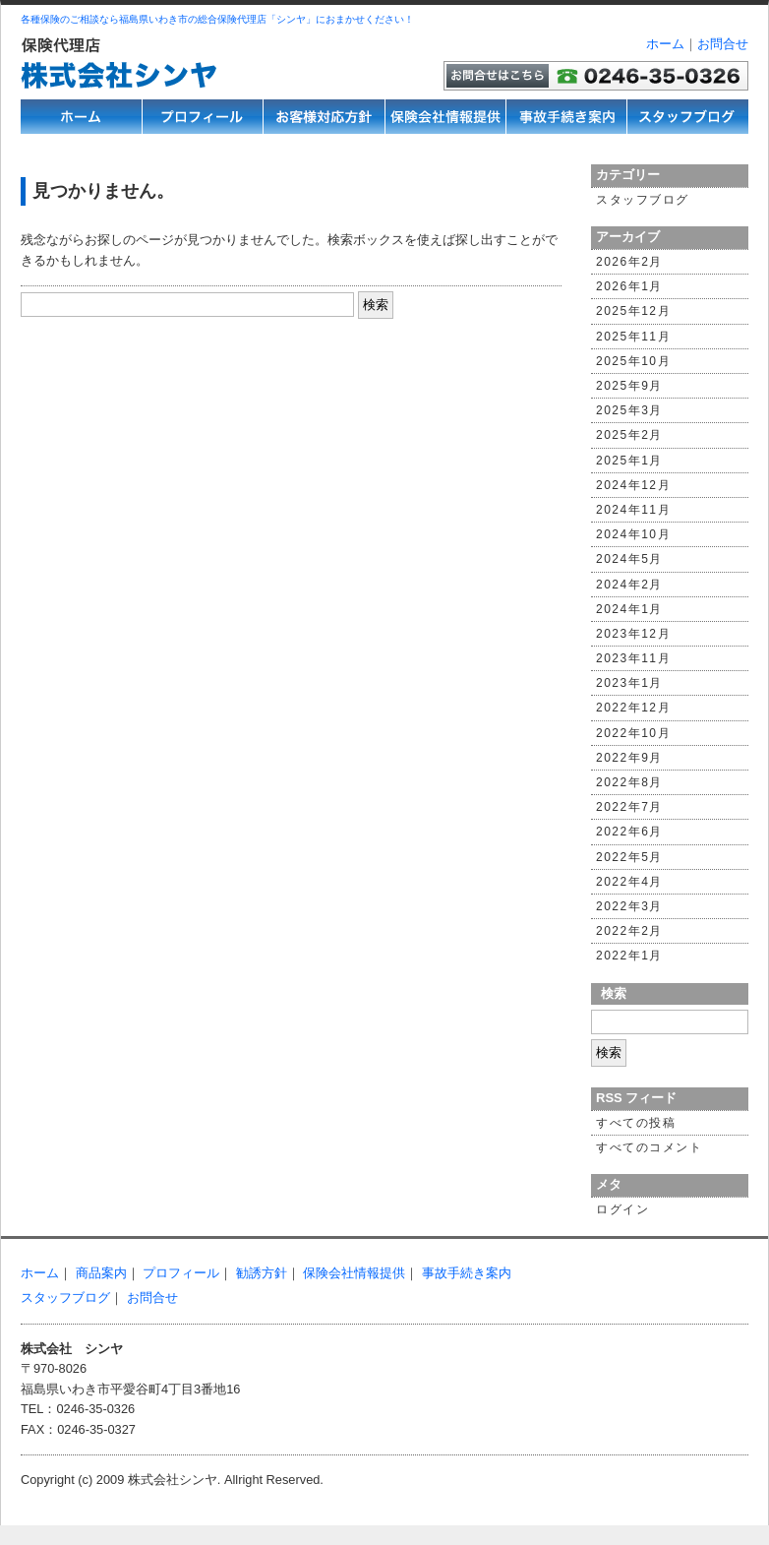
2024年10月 (633, 534)
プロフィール (181, 1273)
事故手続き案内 (466, 1273)
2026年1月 (629, 286)
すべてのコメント (649, 1147)
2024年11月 (633, 510)
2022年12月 (633, 707)
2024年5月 (629, 559)
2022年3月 (629, 906)
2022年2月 (629, 931)
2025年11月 (633, 336)
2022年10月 (633, 733)
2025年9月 (629, 386)
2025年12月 (633, 311)
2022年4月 (629, 882)
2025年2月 (629, 435)
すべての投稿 (636, 1123)
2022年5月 (629, 857)
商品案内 (101, 1273)
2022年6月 (629, 831)
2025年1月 (629, 460)
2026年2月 (629, 262)
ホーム (665, 43)
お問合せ (722, 43)
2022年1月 (629, 955)
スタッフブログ (642, 200)
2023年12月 (633, 634)
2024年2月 (629, 584)
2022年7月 (629, 807)
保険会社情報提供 (354, 1273)
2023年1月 (629, 683)
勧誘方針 (261, 1273)
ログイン (622, 1209)
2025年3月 (629, 410)
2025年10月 (633, 361)
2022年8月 (629, 782)
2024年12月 (633, 485)
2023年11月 (633, 658)
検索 (613, 993)
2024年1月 (629, 609)
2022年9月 (629, 758)
